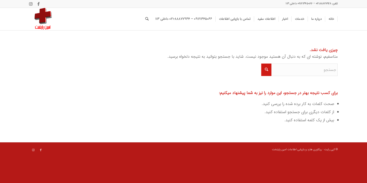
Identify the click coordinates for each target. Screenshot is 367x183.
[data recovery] (40, 19)
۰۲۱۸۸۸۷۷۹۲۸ (323, 4)
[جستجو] (147, 19)
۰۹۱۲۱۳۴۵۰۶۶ (304, 4)
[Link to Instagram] (31, 4)
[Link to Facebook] (38, 4)
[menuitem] (331, 19)
